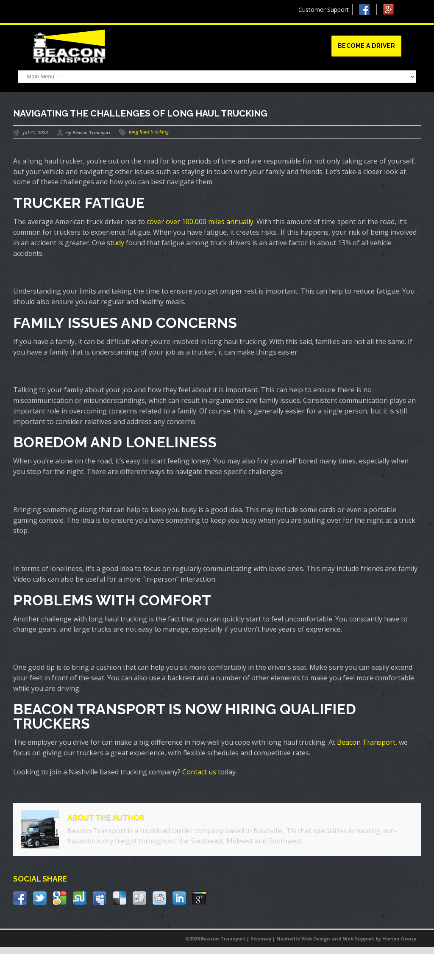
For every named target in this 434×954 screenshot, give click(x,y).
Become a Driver (366, 45)
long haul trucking (149, 132)
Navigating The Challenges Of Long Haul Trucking (140, 113)
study (115, 242)
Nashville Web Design (303, 938)
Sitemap (260, 938)
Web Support (358, 938)
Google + (392, 11)
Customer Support (323, 10)
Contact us (199, 772)
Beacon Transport (366, 742)
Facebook (368, 9)
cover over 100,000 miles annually (200, 221)
